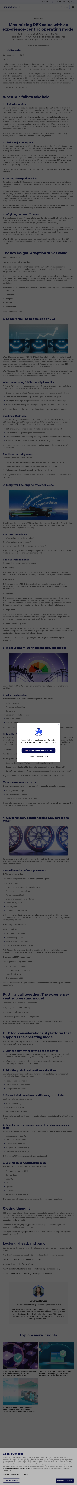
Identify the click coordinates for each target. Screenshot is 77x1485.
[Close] (58, 725)
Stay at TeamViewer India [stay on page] (38, 756)
